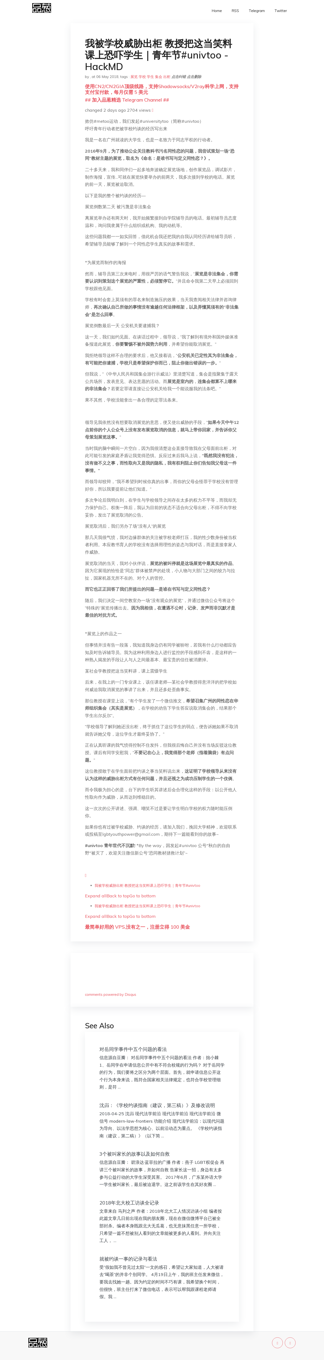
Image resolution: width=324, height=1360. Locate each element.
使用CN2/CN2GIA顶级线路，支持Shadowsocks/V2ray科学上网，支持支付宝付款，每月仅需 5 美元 (162, 89)
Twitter (280, 10)
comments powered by (110, 994)
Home (217, 10)
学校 (142, 76)
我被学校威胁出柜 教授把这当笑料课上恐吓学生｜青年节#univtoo (147, 885)
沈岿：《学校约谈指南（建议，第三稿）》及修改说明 (157, 1105)
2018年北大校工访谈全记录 (129, 1203)
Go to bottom (143, 896)
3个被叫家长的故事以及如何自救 (134, 1154)
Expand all (96, 896)
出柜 (166, 76)
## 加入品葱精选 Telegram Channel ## (127, 100)
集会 (158, 76)
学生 (150, 76)
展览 (134, 76)
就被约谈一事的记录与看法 (128, 1259)
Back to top (118, 896)
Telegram (257, 10)
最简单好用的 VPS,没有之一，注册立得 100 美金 (137, 927)
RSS (235, 10)
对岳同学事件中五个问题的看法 (133, 1049)
